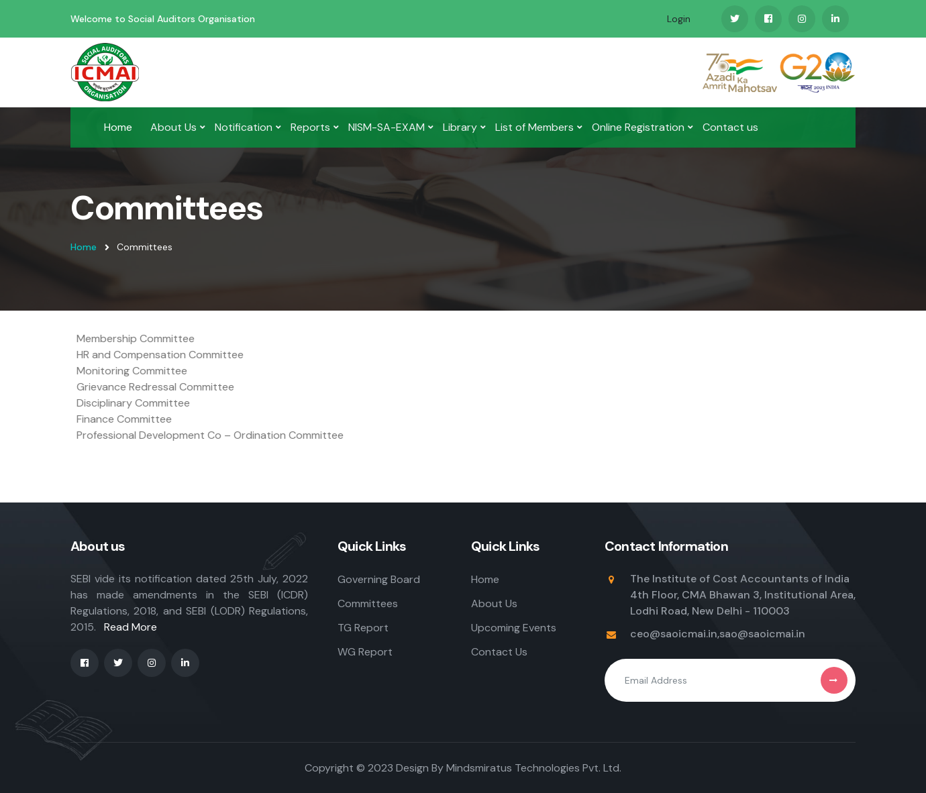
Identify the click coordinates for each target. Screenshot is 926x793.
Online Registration (638, 127)
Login (678, 19)
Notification (243, 127)
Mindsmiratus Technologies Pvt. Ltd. (533, 768)
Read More (130, 627)
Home (118, 127)
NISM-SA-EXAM (386, 127)
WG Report (365, 652)
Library (460, 127)
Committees (368, 603)
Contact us (730, 127)
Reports (310, 127)
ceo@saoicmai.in (673, 634)
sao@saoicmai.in (762, 634)
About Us (173, 127)
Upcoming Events (513, 628)
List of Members (534, 127)
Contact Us (499, 652)
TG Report (363, 628)
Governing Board (379, 579)
